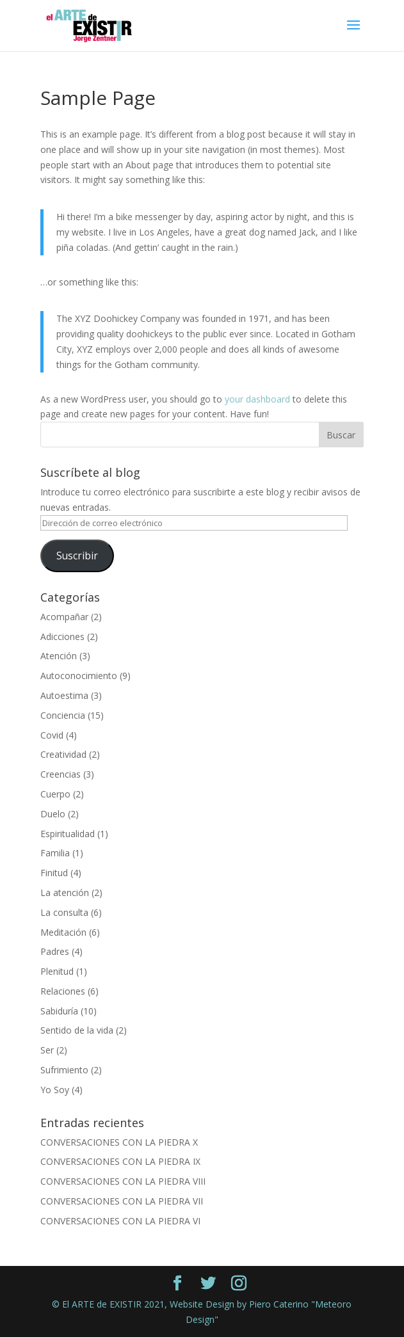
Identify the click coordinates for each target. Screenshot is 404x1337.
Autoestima (64, 695)
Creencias (60, 774)
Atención (58, 656)
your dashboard (257, 399)
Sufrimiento (64, 1070)
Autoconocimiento (78, 675)
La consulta (64, 912)
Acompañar (64, 617)
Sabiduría (59, 1011)
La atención (64, 892)
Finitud (54, 873)
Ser (47, 1050)
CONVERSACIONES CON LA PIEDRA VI (120, 1221)
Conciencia (62, 715)
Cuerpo (55, 794)
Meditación (63, 932)
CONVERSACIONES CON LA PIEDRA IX (120, 1161)
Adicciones (62, 636)
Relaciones (62, 991)
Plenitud (57, 971)
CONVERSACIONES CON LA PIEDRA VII (121, 1201)
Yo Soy (54, 1090)
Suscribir (77, 555)
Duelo (52, 814)
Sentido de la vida (76, 1030)
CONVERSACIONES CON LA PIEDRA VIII (123, 1181)
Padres (54, 951)
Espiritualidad (67, 834)
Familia (55, 853)
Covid (51, 735)
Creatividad (63, 754)
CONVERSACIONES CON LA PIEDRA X (119, 1142)
